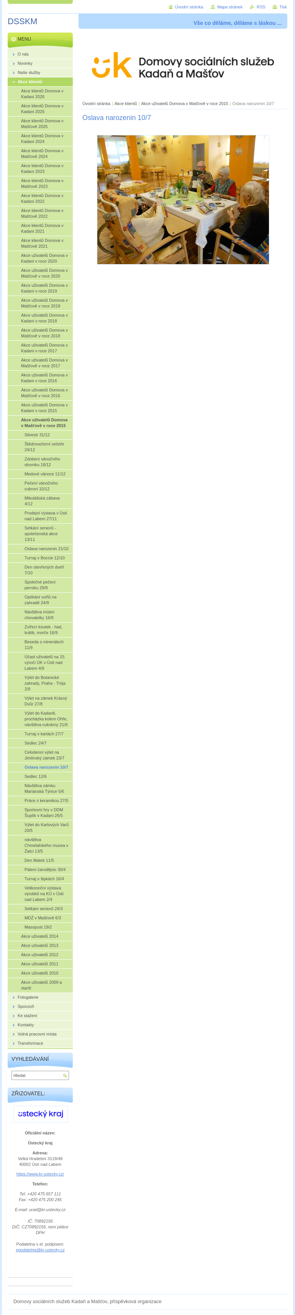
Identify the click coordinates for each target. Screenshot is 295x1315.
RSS (261, 7)
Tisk (283, 7)
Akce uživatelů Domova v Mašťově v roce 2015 (184, 103)
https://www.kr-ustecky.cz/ (40, 1174)
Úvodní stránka (96, 103)
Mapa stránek (230, 7)
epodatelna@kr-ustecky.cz (40, 1250)
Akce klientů (126, 103)
